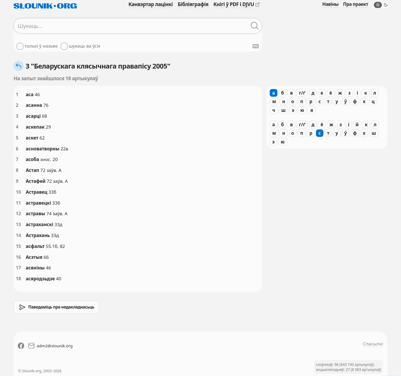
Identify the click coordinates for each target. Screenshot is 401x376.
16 (18, 257)
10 (18, 192)
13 (18, 224)
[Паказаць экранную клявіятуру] (255, 46)
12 (18, 213)
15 (18, 246)
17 (18, 268)
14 (18, 235)
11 (18, 203)
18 (18, 279)
